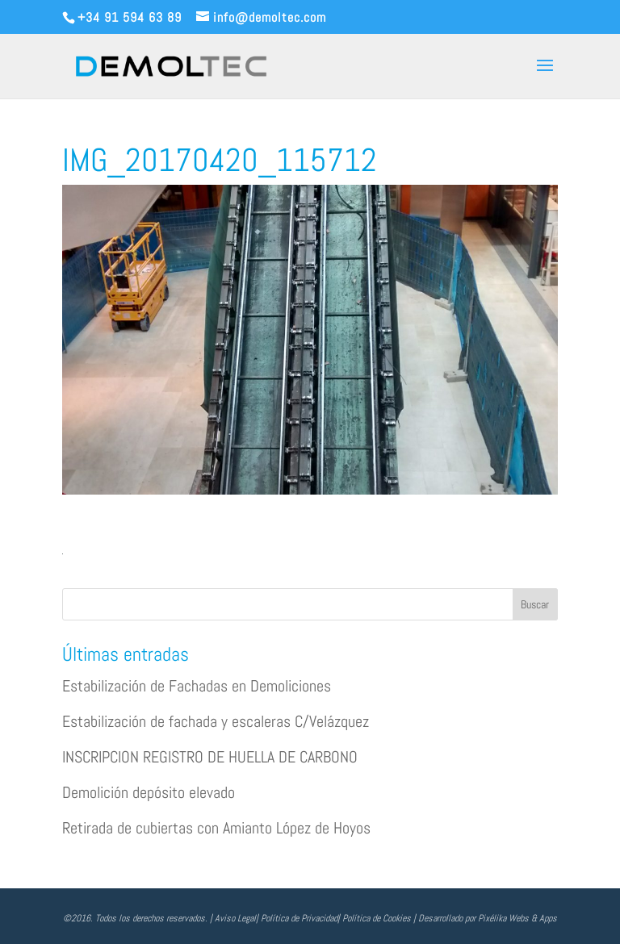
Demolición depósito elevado (148, 792)
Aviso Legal (235, 918)
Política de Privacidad (299, 918)
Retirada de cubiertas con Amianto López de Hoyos (216, 827)
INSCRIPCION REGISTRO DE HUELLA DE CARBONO (210, 756)
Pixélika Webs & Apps (517, 918)
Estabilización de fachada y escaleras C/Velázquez (215, 721)
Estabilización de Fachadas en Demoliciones (196, 685)
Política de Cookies (376, 918)
